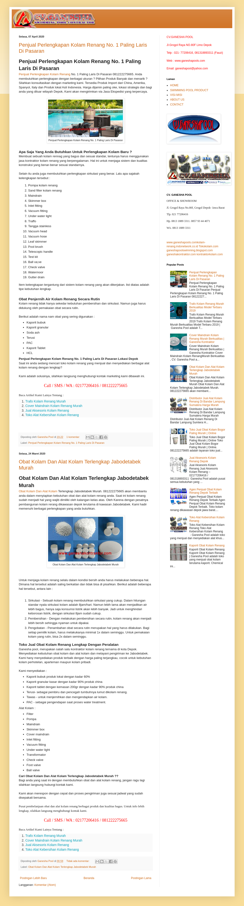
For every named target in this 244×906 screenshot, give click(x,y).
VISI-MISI (176, 95)
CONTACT (176, 104)
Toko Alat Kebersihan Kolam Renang (52, 415)
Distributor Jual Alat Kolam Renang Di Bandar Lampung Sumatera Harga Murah (207, 402)
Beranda (89, 878)
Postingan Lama (141, 878)
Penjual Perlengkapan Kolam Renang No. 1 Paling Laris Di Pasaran (66, 442)
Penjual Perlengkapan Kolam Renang (44, 74)
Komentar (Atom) (45, 885)
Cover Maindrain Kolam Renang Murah (53, 406)
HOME (174, 85)
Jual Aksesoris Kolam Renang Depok (202, 459)
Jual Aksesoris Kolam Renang (47, 410)
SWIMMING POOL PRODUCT (189, 90)
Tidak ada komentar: (78, 861)
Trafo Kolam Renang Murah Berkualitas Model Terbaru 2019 (206, 307)
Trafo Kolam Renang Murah (45, 401)
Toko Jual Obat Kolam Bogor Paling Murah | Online (207, 431)
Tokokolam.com (208, 246)
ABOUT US (177, 99)
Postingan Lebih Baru (33, 878)
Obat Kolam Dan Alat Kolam (38, 491)
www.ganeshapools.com (182, 242)
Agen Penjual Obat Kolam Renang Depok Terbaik (205, 491)
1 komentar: (73, 437)
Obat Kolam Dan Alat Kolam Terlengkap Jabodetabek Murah (62, 866)
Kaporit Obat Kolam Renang (207, 545)
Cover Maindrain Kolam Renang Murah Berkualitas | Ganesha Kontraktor (206, 339)
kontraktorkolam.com (210, 254)
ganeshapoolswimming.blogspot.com (190, 250)
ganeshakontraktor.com (181, 254)
